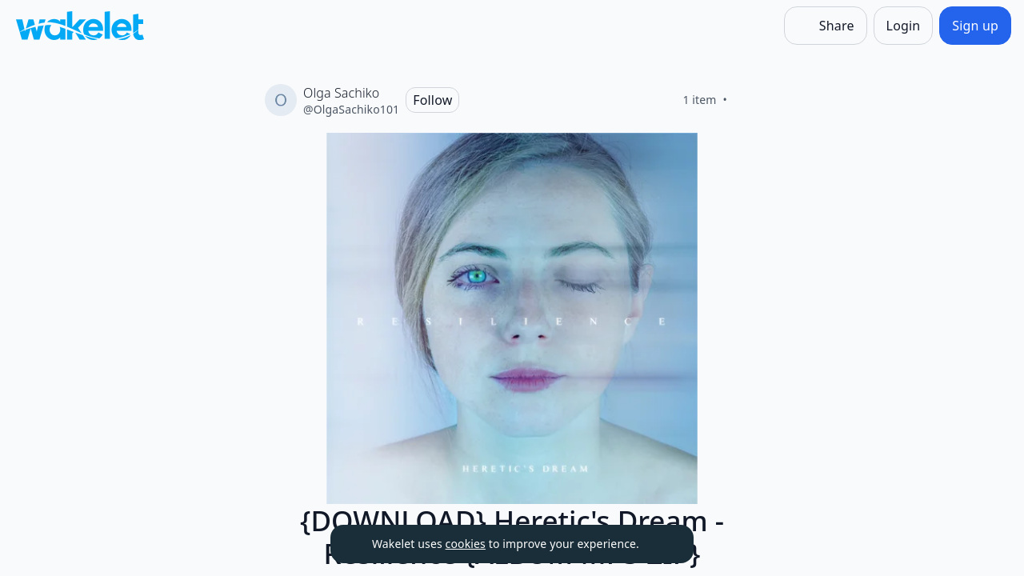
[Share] (825, 25)
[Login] (904, 25)
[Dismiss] (661, 544)
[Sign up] (975, 25)
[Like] (746, 100)
